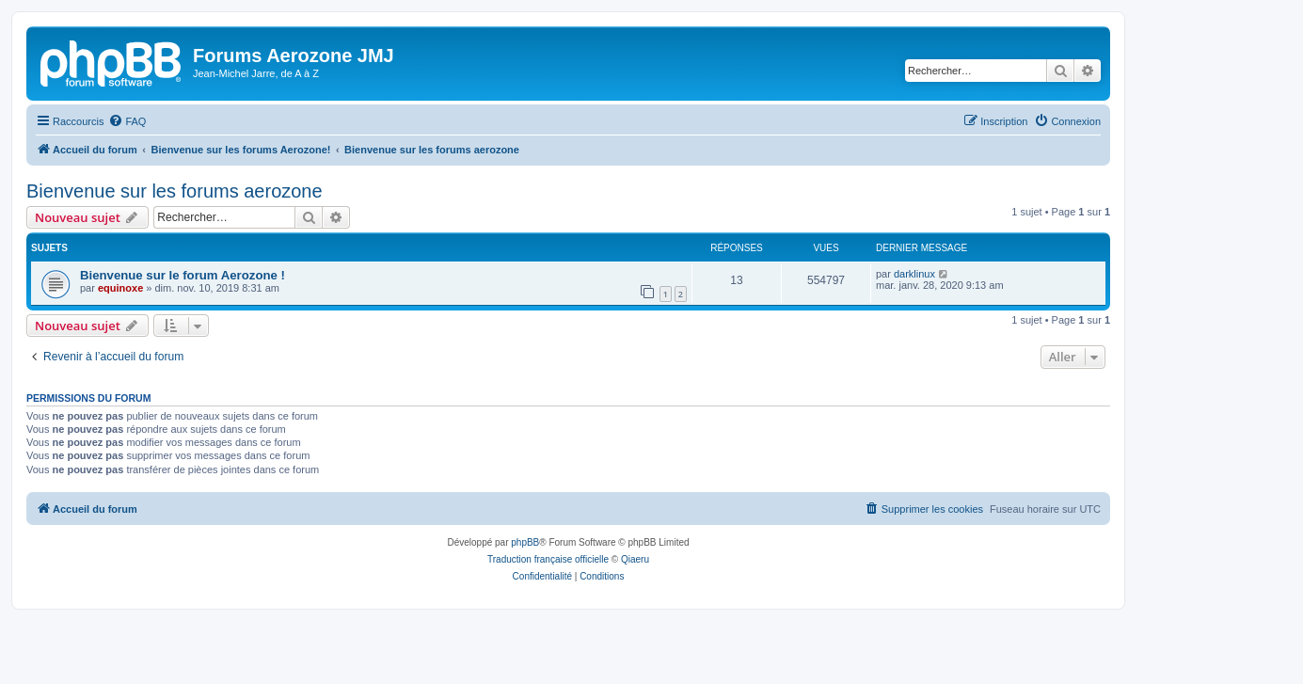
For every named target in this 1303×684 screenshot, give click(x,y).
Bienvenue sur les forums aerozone (174, 191)
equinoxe (120, 288)
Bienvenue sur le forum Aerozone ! (182, 275)
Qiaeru (635, 559)
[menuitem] (127, 121)
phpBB (525, 542)
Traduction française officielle (548, 559)
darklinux (914, 273)
